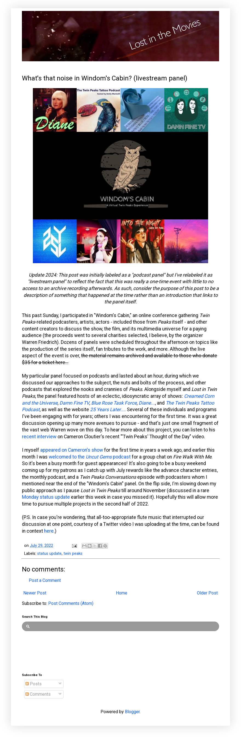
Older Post (207, 593)
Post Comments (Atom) (70, 603)
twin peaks (73, 553)
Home (121, 593)
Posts (33, 683)
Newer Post (34, 593)
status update (49, 553)
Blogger (132, 711)
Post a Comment (45, 580)
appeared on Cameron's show (71, 450)
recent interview (39, 436)
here (49, 531)
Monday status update (46, 497)
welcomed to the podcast (90, 457)
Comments (38, 694)
